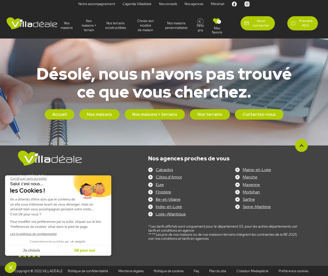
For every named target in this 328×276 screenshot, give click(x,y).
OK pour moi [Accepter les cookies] (84, 250)
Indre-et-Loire (169, 206)
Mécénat (217, 4)
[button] (11, 267)
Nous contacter (261, 23)
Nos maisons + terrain (89, 25)
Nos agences (194, 4)
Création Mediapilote (252, 271)
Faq (196, 271)
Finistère (163, 192)
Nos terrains (210, 114)
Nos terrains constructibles (115, 25)
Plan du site (217, 271)
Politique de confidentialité (88, 271)
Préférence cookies (293, 271)
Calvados (164, 169)
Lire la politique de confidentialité (33, 234)
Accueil (59, 114)
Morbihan (251, 192)
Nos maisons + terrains (154, 114)
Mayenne (251, 184)
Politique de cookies (169, 271)
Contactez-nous (259, 114)
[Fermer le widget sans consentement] (29, 178)
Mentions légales (131, 271)
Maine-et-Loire (257, 169)
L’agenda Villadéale (137, 4)
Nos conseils (168, 4)
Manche (250, 177)
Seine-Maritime (257, 206)
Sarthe (249, 199)
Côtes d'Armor (169, 177)
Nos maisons (67, 25)
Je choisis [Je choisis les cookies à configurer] (31, 250)
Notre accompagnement (96, 4)
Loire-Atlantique (171, 214)
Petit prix (200, 28)
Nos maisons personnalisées (176, 25)
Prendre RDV (306, 23)
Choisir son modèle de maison (145, 25)
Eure (160, 184)
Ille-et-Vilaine (168, 199)
